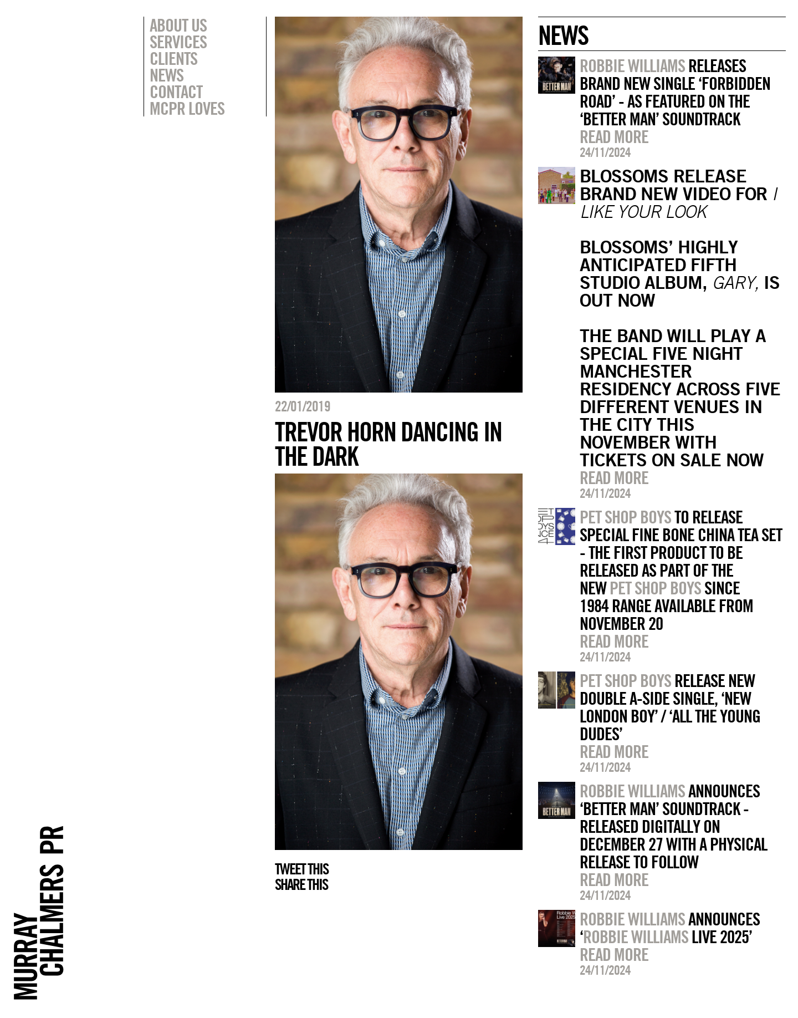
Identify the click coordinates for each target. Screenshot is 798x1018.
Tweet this (301, 868)
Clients (173, 58)
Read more (614, 136)
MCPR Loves (187, 108)
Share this (301, 884)
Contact (176, 91)
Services (178, 41)
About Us (178, 25)
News (166, 75)
